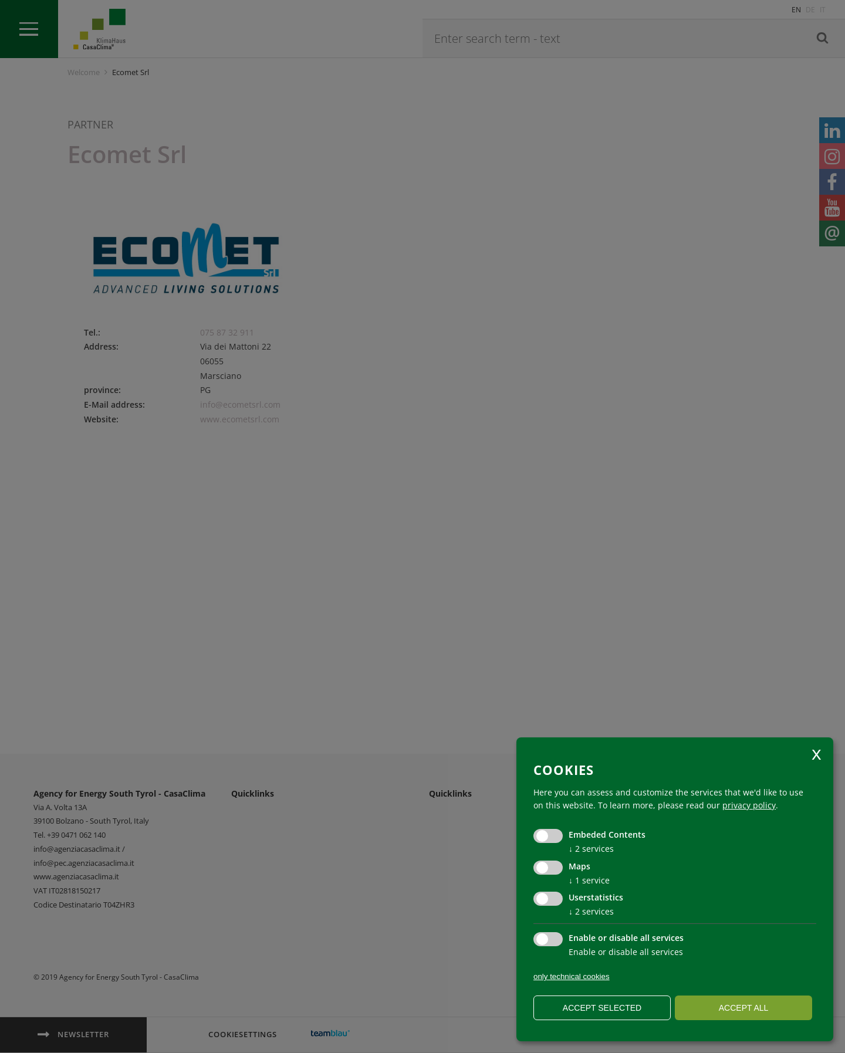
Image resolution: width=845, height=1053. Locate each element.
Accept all (744, 1008)
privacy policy (749, 805)
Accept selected (602, 1008)
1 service (589, 880)
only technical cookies (571, 976)
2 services (591, 848)
